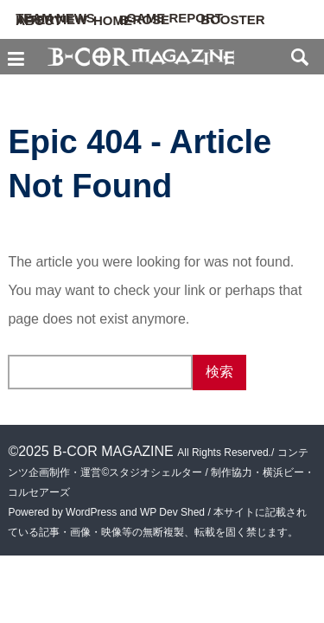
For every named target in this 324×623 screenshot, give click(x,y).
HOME (112, 21)
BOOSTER (232, 20)
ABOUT (38, 21)
